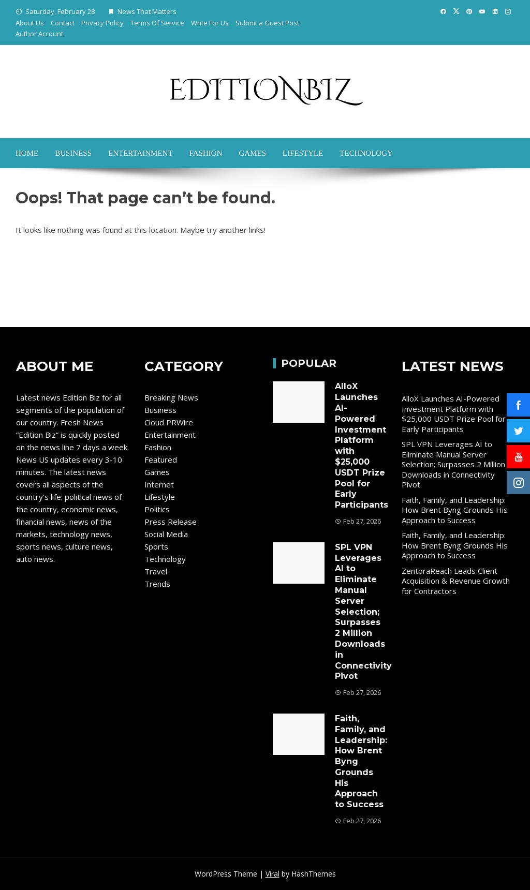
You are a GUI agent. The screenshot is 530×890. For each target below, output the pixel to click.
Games (252, 153)
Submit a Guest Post (267, 22)
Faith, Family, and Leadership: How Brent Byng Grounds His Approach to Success (455, 510)
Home (27, 153)
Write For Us (210, 22)
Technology (366, 153)
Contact (63, 22)
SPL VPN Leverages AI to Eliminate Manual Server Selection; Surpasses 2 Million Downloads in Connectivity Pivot (363, 611)
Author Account (39, 33)
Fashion (206, 153)
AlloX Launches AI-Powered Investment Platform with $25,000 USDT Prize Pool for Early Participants (454, 413)
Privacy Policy (102, 22)
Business (73, 153)
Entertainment (140, 153)
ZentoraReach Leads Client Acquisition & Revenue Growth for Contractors (456, 581)
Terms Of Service (157, 22)
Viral (272, 874)
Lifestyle (303, 153)
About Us (30, 22)
